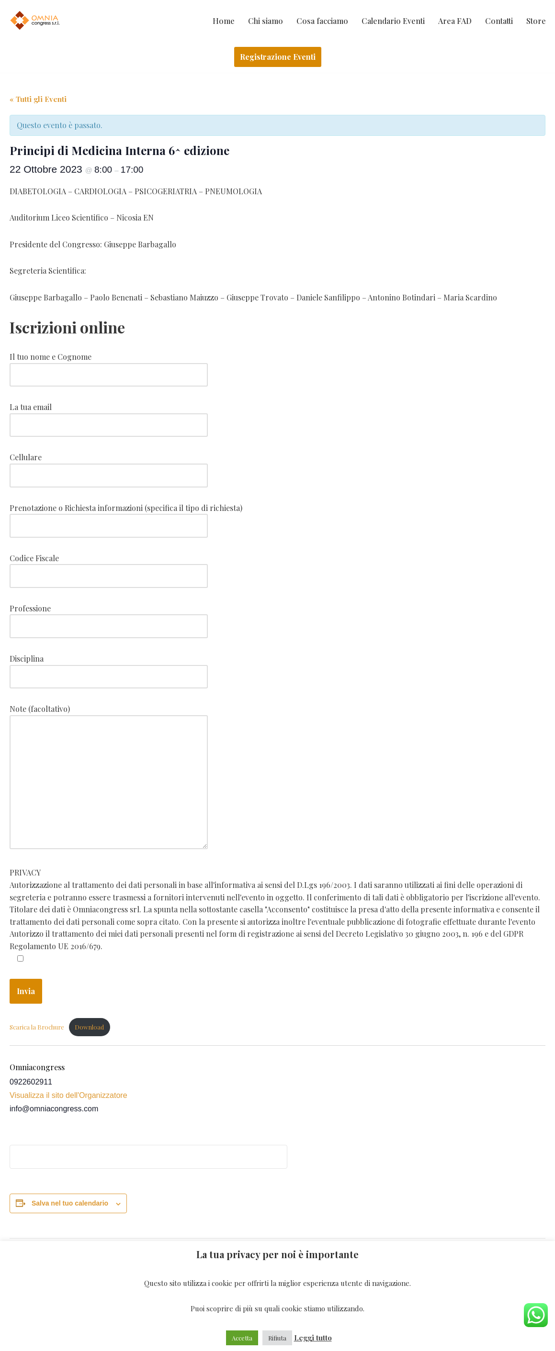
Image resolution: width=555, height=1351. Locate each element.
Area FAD (455, 21)
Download (89, 1027)
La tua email (109, 416)
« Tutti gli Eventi (38, 99)
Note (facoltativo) (109, 777)
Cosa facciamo (322, 21)
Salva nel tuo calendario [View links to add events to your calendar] (70, 1203)
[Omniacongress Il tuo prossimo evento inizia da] (36, 21)
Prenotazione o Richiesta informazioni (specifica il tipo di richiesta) (126, 517)
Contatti (499, 21)
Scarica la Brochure (37, 1027)
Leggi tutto (313, 1337)
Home (224, 21)
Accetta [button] (242, 1338)
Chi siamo (265, 21)
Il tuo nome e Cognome (109, 366)
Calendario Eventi (393, 21)
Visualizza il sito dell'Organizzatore (68, 1095)
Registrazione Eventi (278, 57)
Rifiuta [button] (277, 1338)
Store (536, 21)
